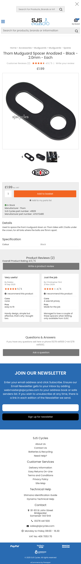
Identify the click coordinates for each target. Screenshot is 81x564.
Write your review (65, 63)
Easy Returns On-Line (40, 471)
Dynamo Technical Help (40, 499)
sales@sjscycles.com (42, 526)
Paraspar (46, 562)
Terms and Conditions (40, 475)
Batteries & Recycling (40, 451)
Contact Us (40, 448)
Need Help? (40, 455)
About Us (40, 444)
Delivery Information (40, 467)
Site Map (40, 483)
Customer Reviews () (18, 63)
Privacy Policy (40, 479)
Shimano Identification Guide (40, 495)
